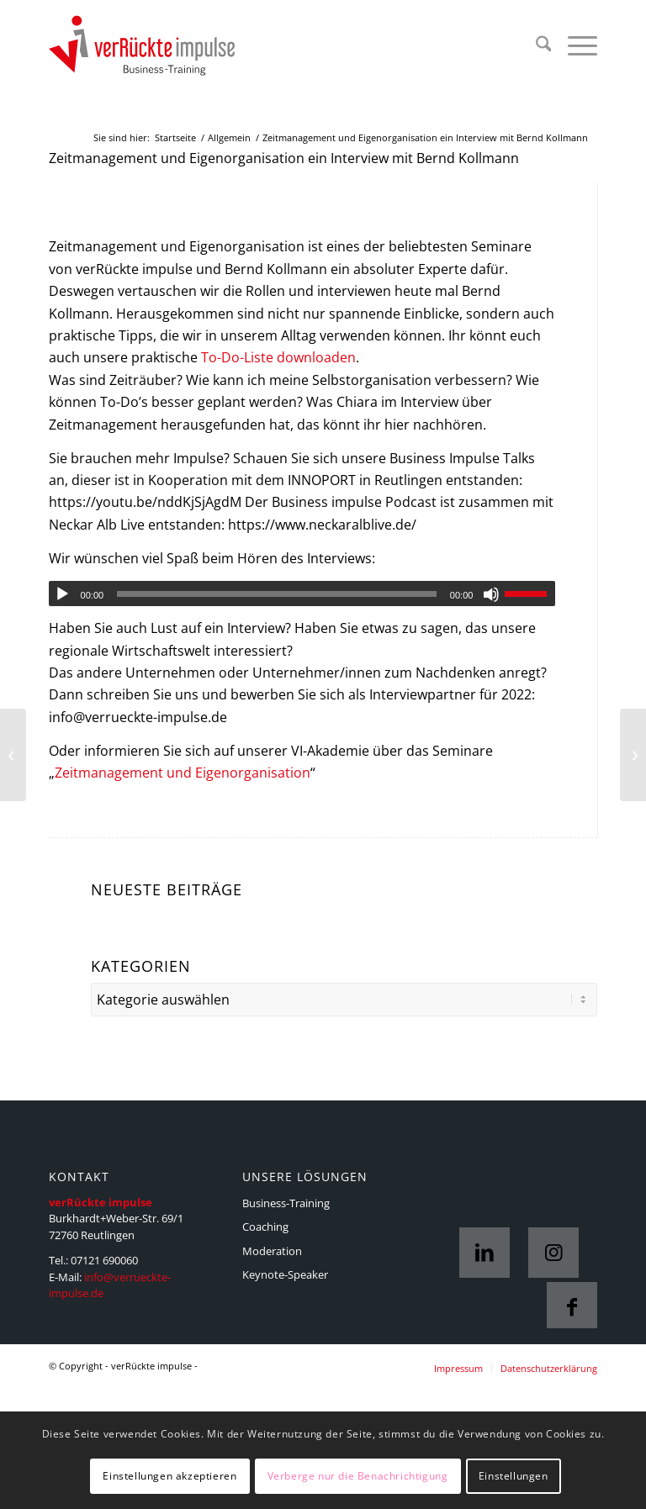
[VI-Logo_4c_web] (158, 46)
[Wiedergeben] (62, 594)
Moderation (272, 1250)
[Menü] (574, 46)
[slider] (277, 594)
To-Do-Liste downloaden (278, 357)
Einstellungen (513, 1476)
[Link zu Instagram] (553, 1252)
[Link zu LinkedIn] (484, 1252)
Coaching (265, 1226)
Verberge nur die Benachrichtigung (357, 1476)
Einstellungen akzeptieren (169, 1476)
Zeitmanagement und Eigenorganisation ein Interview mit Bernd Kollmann (284, 158)
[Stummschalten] (491, 594)
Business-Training (286, 1203)
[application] (302, 593)
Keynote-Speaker (285, 1274)
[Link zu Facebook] (572, 1307)
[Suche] (535, 46)
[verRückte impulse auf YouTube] (13, 755)
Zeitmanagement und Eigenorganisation (182, 772)
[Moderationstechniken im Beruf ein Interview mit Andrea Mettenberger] (633, 755)
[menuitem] (535, 46)
